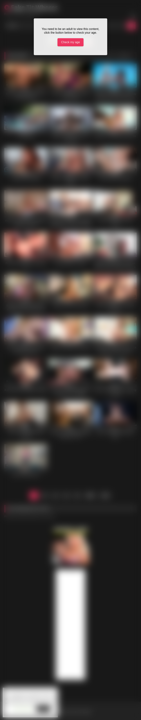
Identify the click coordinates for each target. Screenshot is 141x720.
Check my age (70, 42)
